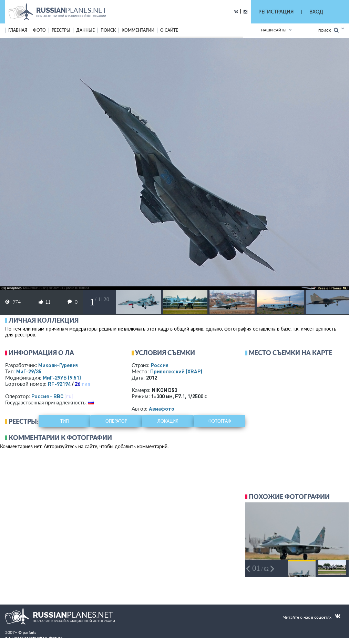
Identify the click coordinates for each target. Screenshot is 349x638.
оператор (116, 421)
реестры (61, 30)
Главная (17, 30)
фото (39, 30)
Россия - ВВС (47, 396)
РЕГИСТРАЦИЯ (276, 11)
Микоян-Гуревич (58, 365)
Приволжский (176, 371)
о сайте (169, 30)
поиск (108, 30)
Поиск (328, 30)
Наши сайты (273, 30)
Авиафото (161, 408)
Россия (159, 365)
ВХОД (316, 11)
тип (85, 384)
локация (167, 421)
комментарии (138, 30)
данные (85, 30)
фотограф (219, 421)
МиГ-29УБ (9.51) (62, 377)
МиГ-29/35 (28, 371)
